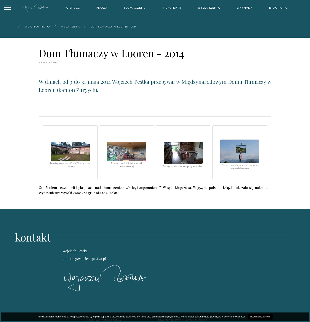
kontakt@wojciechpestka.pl (84, 258)
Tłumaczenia (135, 7)
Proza (101, 7)
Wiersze (72, 7)
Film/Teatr (172, 7)
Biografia (278, 7)
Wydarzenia (208, 7)
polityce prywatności (234, 316)
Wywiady (244, 7)
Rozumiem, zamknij (260, 316)
